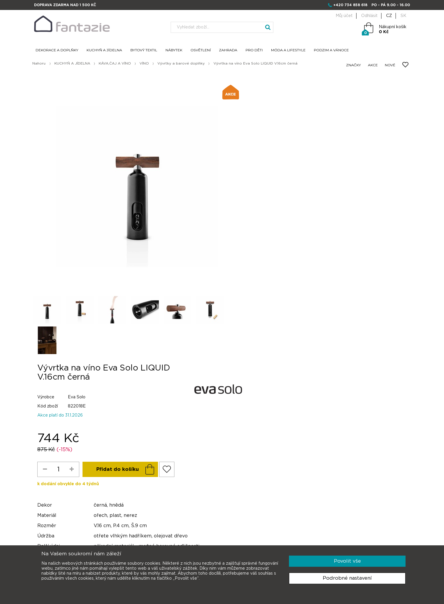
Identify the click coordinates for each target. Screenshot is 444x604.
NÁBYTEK (173, 50)
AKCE (373, 65)
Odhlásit (369, 16)
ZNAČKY (353, 65)
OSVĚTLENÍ (201, 50)
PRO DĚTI (254, 50)
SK (403, 16)
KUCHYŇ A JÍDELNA (104, 50)
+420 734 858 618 (350, 5)
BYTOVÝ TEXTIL (143, 50)
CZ (389, 16)
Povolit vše (347, 561)
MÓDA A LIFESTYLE (288, 50)
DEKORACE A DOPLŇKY (57, 50)
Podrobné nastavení (347, 578)
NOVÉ (390, 65)
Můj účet (344, 16)
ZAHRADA (228, 50)
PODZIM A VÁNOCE (331, 50)
